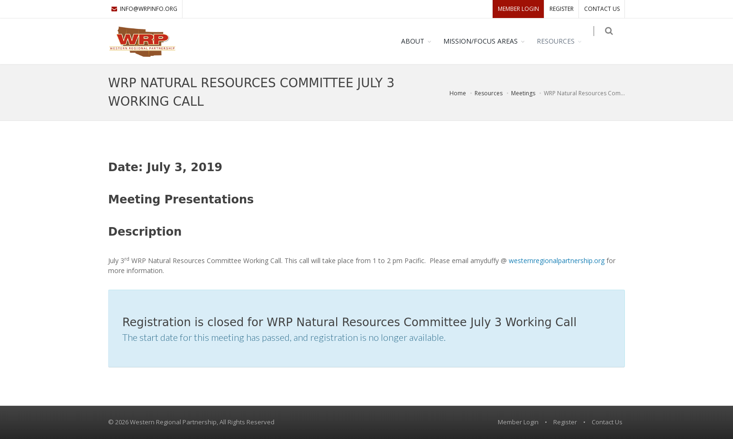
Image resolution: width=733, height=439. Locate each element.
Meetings (523, 93)
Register (562, 9)
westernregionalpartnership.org (557, 260)
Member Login (518, 9)
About (419, 41)
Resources (562, 41)
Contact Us (602, 9)
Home (457, 93)
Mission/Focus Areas (487, 41)
